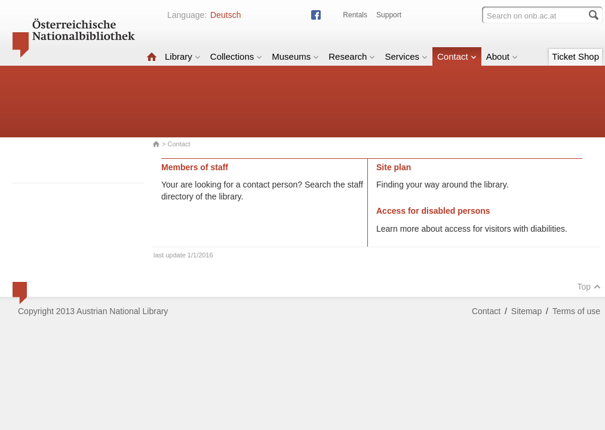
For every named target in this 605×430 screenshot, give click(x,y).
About (502, 56)
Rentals (355, 15)
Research (351, 56)
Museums (295, 56)
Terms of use (576, 311)
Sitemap (526, 311)
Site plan (393, 167)
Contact (457, 56)
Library (183, 56)
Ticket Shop (575, 56)
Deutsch (225, 15)
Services (406, 56)
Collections (236, 56)
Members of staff (194, 167)
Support (388, 15)
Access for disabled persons (433, 211)
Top (589, 286)
